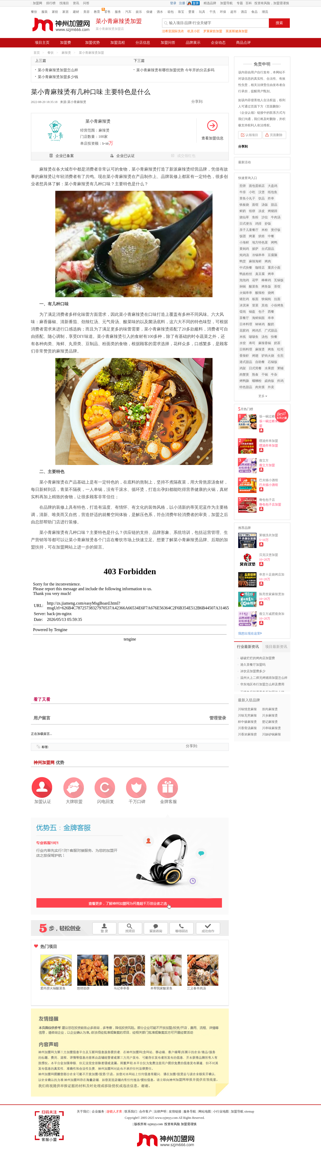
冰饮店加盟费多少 (252, 671)
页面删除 (276, 135)
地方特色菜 (260, 242)
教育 (97, 12)
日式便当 (246, 223)
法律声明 (160, 1111)
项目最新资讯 (276, 647)
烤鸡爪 (257, 330)
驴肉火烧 (268, 355)
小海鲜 (244, 242)
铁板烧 (244, 205)
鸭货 (243, 261)
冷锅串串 (258, 255)
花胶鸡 (244, 330)
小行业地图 (221, 1111)
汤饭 (265, 205)
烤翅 (255, 355)
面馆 (255, 205)
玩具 (202, 12)
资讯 (76, 3)
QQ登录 (194, 3)
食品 (254, 12)
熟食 (255, 374)
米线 (243, 337)
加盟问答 (168, 43)
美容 (86, 12)
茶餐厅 (244, 318)
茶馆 (277, 286)
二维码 (224, 102)
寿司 (252, 343)
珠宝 (181, 12)
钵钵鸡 (260, 324)
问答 (86, 3)
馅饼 (252, 211)
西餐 (271, 311)
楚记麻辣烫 (270, 722)
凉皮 (261, 211)
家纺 (55, 12)
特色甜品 (246, 387)
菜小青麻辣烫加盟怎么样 (58, 70)
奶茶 (277, 343)
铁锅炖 (266, 299)
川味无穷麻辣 (247, 715)
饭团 (243, 236)
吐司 (280, 349)
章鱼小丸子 (247, 198)
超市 (233, 12)
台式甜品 (268, 249)
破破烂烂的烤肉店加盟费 (257, 658)
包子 (261, 311)
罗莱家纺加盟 (212, 31)
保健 (149, 12)
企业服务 (98, 1111)
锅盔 (252, 311)
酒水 (160, 12)
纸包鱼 (272, 192)
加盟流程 (117, 43)
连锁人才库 (114, 1111)
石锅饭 (272, 362)
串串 (271, 318)
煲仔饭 (275, 230)
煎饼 (243, 186)
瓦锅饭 (279, 280)
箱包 (170, 12)
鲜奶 (243, 211)
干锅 (265, 374)
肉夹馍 (260, 387)
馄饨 (243, 311)
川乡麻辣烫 (270, 715)
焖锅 (243, 286)
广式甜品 (271, 330)
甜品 (274, 205)
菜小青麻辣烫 (76, 102)
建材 (76, 12)
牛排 (243, 192)
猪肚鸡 (244, 299)
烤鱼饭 (266, 286)
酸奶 (271, 324)
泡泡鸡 (244, 280)
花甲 (255, 280)
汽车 (128, 12)
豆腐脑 (272, 255)
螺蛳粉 (257, 381)
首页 (37, 53)
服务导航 (189, 1111)
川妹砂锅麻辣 (271, 734)
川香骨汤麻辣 (247, 728)
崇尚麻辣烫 (270, 709)
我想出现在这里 (250, 633)
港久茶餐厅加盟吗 (252, 664)
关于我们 (83, 1111)
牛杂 (274, 374)
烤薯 (252, 236)
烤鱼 (271, 349)
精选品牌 (210, 3)
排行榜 (51, 3)
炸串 (271, 198)
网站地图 (204, 1111)
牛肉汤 (275, 217)
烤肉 (268, 261)
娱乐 (139, 12)
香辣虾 (244, 355)
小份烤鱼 (277, 305)
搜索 (279, 23)
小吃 (252, 192)
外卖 (271, 387)
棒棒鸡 (266, 280)
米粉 (265, 230)
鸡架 (243, 368)
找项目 (64, 3)
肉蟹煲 (244, 374)
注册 (182, 3)
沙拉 (265, 217)
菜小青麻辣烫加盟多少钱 (58, 77)
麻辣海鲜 (255, 261)
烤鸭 (274, 242)
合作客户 (145, 1111)
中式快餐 (246, 267)
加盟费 (65, 43)
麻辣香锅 (264, 343)
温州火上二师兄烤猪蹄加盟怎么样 (263, 678)
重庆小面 (274, 267)
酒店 (244, 12)
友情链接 (175, 1111)
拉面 (277, 299)
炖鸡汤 (244, 255)
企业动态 (218, 43)
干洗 (212, 12)
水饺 (243, 343)
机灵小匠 (193, 31)
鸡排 (258, 223)
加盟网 (37, 3)
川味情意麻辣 (247, 709)
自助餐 (260, 362)
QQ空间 (209, 102)
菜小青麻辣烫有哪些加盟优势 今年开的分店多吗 (175, 70)
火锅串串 (246, 293)
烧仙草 (244, 217)
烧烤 (271, 293)
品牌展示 (193, 43)
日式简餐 (255, 368)
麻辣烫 (66, 53)
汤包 (265, 337)
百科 (249, 3)
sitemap (249, 1111)
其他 (265, 305)
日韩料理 (246, 349)
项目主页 (42, 43)
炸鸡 (280, 381)
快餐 (274, 337)
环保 (223, 12)
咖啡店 (260, 267)
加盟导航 (226, 3)
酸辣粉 (260, 293)
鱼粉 (255, 217)
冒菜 (255, 305)
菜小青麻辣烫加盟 (91, 53)
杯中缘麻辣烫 (247, 722)
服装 (44, 12)
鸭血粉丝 (246, 274)
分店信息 (142, 43)
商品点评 (243, 43)
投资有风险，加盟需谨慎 (271, 3)
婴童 (191, 12)
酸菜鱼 (253, 286)
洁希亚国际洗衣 (173, 31)
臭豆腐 (260, 274)
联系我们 (130, 1111)
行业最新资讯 (248, 647)
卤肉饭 (269, 381)
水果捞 (269, 368)
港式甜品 (246, 362)
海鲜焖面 (258, 318)
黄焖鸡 (244, 249)
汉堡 (261, 192)
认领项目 (252, 135)
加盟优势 (92, 43)
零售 (107, 12)
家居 (65, 12)
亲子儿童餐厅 (249, 230)
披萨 (255, 249)
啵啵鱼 (253, 337)
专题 (240, 3)
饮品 (261, 198)
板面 (255, 299)
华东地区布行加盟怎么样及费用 (262, 684)
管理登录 (217, 718)
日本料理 (246, 324)
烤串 (271, 274)
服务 (118, 12)
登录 (173, 3)
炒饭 (268, 223)
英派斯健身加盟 (237, 31)
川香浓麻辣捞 (247, 734)
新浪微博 (217, 102)
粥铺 (280, 368)
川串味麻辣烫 (271, 728)
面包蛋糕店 (257, 186)
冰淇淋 (244, 305)
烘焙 (261, 236)
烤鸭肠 (244, 381)
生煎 (280, 355)
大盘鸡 (272, 186)
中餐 (271, 236)
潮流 (265, 12)
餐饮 (34, 12)
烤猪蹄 (272, 211)
